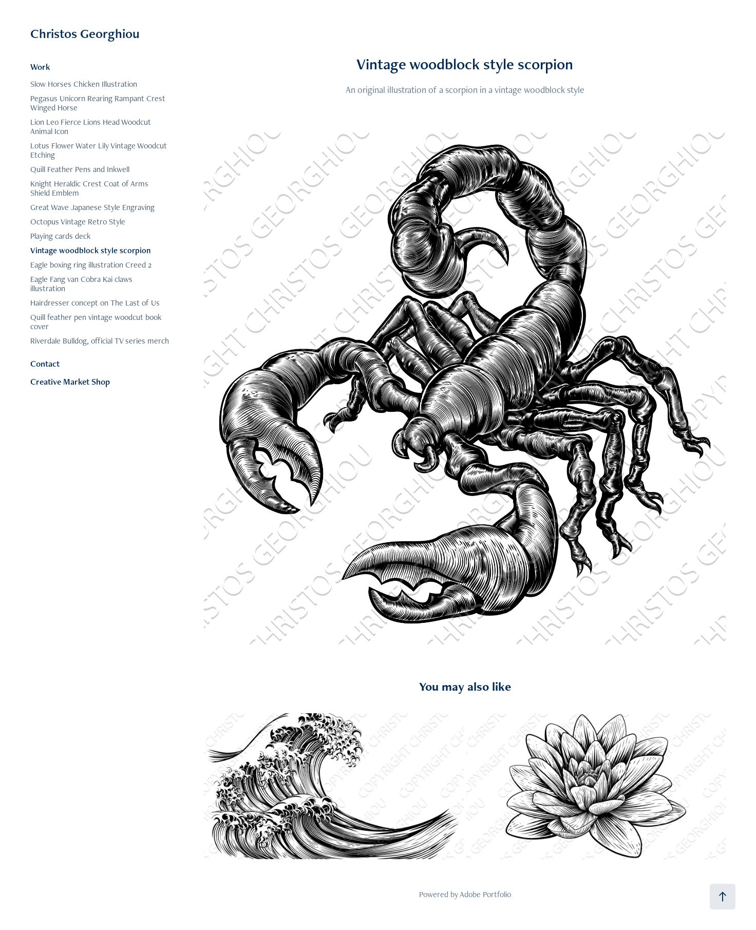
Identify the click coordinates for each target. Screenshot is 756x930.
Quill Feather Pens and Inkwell (79, 169)
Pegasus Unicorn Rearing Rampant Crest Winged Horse (97, 103)
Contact (45, 363)
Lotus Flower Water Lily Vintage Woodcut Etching (98, 150)
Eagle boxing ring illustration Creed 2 (91, 264)
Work (40, 66)
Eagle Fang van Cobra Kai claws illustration (81, 284)
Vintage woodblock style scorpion (90, 250)
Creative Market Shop (70, 381)
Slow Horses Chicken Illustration (83, 84)
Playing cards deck (60, 236)
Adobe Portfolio (485, 894)
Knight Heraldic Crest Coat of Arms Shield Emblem (89, 188)
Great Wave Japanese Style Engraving (92, 207)
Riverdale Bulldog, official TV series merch (99, 340)
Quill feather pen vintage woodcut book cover (95, 322)
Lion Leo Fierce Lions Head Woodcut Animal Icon (90, 127)
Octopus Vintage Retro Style (77, 221)
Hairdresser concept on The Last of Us (95, 302)
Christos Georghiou (85, 33)
